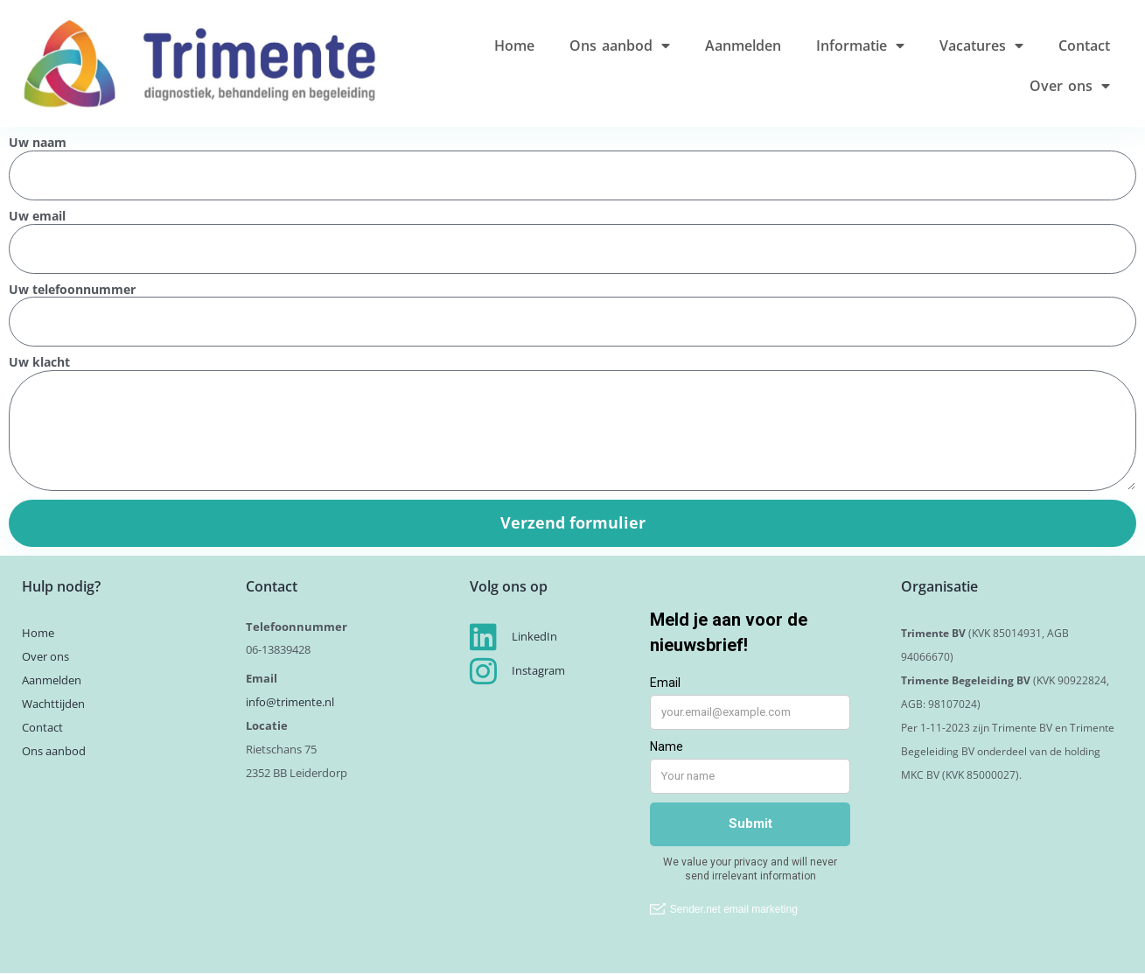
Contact (1084, 45)
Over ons (1070, 86)
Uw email (37, 216)
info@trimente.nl (291, 702)
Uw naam (37, 143)
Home (514, 45)
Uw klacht (39, 362)
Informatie (860, 45)
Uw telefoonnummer (72, 290)
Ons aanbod (619, 45)
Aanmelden (743, 45)
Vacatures (981, 45)
